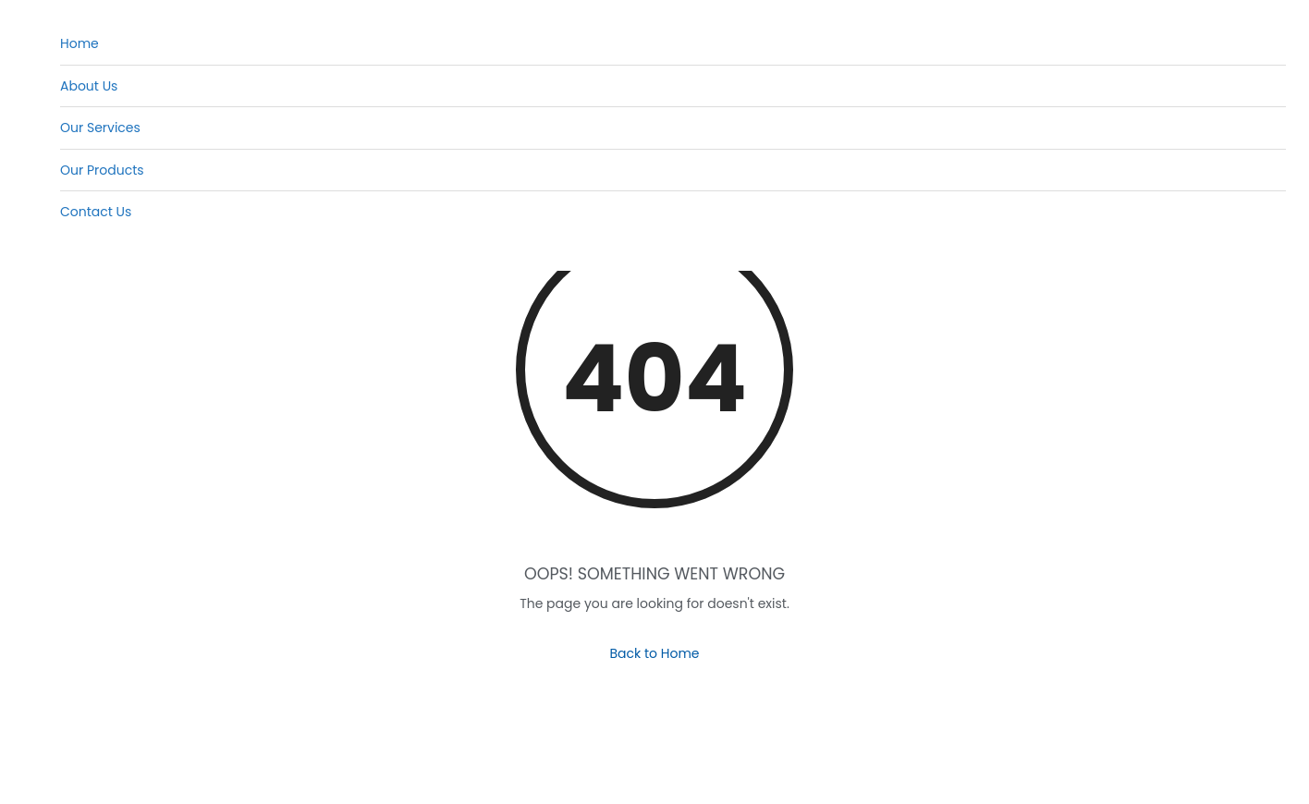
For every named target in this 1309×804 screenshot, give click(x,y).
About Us (88, 86)
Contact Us (95, 211)
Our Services (100, 127)
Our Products (102, 170)
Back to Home (654, 653)
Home (79, 43)
